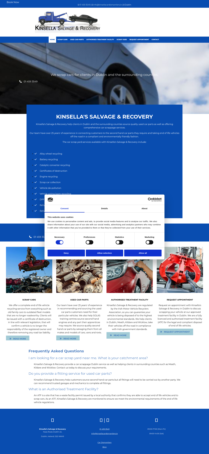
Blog (104, 447)
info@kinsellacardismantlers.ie (107, 5)
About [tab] (144, 208)
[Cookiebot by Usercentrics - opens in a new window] (150, 200)
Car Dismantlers (104, 442)
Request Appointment (139, 39)
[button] (28, 81)
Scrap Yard (122, 39)
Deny (66, 253)
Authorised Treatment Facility (100, 39)
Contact (155, 39)
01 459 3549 (84, 5)
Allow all (143, 253)
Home (52, 39)
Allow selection (104, 253)
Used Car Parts (77, 39)
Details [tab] (104, 208)
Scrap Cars (62, 39)
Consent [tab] (65, 208)
